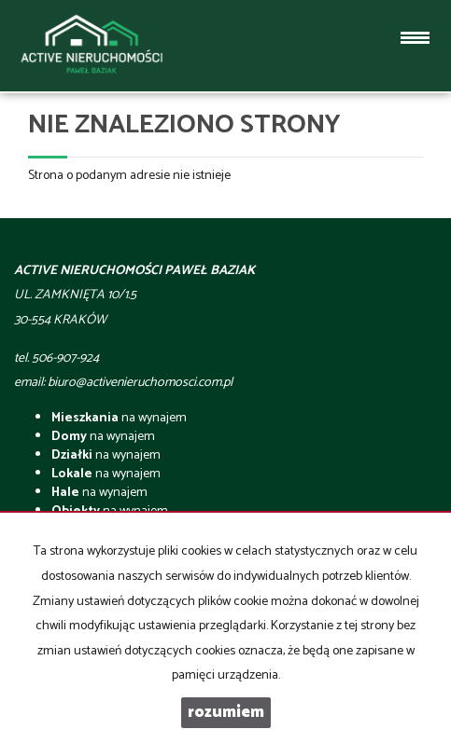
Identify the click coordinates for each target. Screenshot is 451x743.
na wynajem (119, 418)
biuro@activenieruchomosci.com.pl (140, 382)
